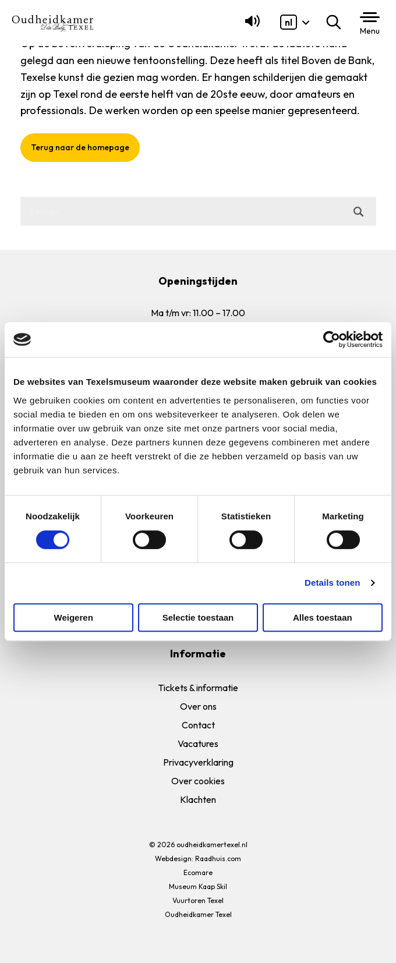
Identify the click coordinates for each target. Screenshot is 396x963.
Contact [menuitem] (198, 725)
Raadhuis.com (218, 858)
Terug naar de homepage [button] (80, 147)
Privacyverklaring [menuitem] (198, 762)
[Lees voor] (250, 26)
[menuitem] (288, 22)
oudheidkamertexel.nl (212, 844)
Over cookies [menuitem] (198, 781)
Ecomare (198, 872)
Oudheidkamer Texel (198, 914)
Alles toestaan (322, 617)
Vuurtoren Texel (198, 900)
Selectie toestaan (198, 617)
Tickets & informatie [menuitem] (198, 687)
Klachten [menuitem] (198, 799)
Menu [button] (370, 31)
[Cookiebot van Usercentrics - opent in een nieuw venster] (332, 339)
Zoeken (336, 22)
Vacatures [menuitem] (198, 743)
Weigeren (73, 617)
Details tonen (332, 582)
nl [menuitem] (288, 22)
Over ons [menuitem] (198, 706)
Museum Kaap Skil (198, 886)
